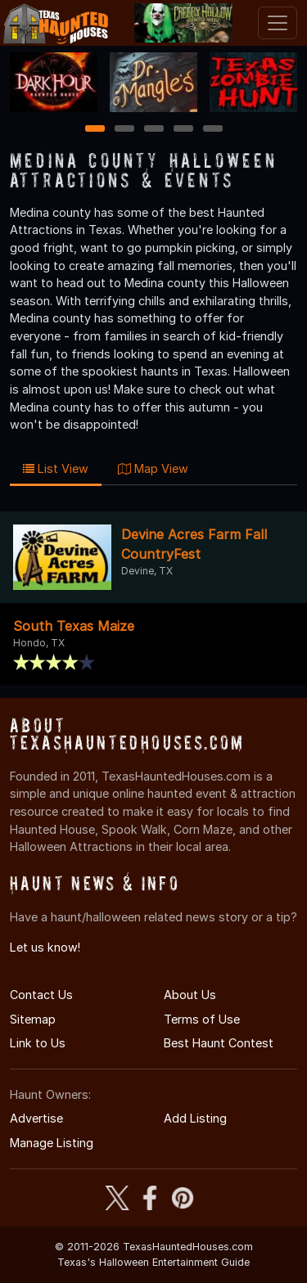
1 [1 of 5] (95, 130)
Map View (153, 468)
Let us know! (45, 947)
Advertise (36, 1118)
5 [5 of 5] (212, 130)
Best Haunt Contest (218, 1043)
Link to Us (37, 1043)
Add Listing (195, 1118)
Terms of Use (202, 1019)
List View (55, 468)
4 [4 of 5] (183, 130)
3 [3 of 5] (154, 130)
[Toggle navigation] (277, 23)
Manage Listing (51, 1143)
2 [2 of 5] (124, 130)
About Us (190, 995)
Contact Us (41, 995)
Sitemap (33, 1019)
